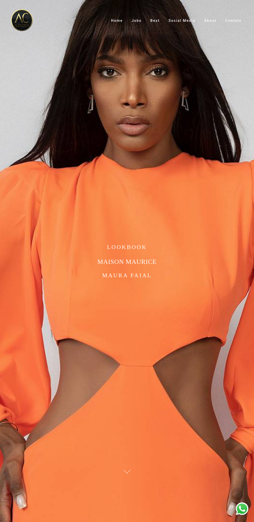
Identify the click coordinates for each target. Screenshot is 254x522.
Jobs (137, 21)
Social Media (182, 21)
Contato (233, 21)
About (210, 21)
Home (117, 21)
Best (154, 21)
